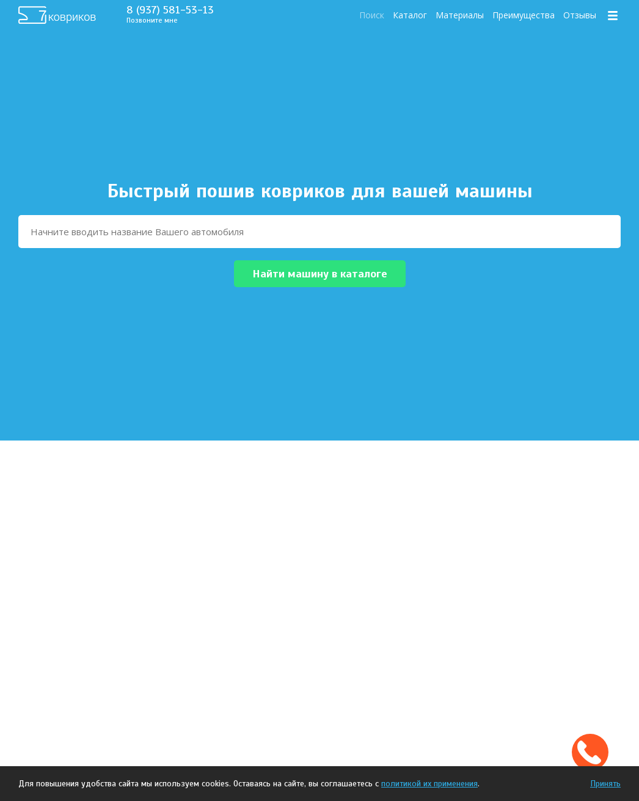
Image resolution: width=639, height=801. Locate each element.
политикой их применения (429, 783)
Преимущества (523, 15)
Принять (605, 783)
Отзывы (579, 15)
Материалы (460, 15)
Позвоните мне (152, 20)
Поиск (371, 15)
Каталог (410, 15)
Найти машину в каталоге (319, 273)
